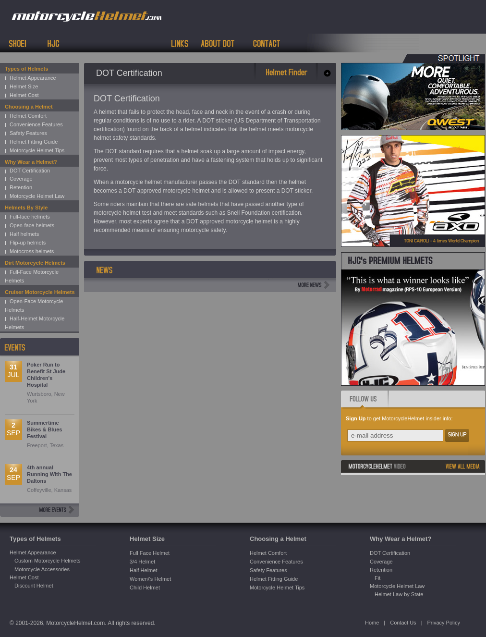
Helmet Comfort (28, 116)
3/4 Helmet (142, 561)
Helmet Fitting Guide (34, 142)
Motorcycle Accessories (42, 569)
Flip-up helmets (28, 242)
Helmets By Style (26, 207)
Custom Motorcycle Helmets (47, 561)
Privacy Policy (443, 622)
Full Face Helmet (150, 553)
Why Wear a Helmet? (31, 162)
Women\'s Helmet (150, 579)
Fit (377, 578)
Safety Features (28, 133)
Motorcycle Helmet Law (37, 196)
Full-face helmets (30, 217)
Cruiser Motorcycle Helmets (40, 292)
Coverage (21, 179)
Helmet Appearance (33, 78)
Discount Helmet (33, 585)
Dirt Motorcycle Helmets (35, 263)
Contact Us (403, 622)
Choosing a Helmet (29, 107)
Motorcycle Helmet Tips (37, 150)
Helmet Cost (24, 95)
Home (372, 622)
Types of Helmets (26, 69)
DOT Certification (30, 170)
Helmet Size (24, 86)
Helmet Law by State (399, 594)
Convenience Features (36, 124)
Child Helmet (145, 587)
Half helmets (24, 234)
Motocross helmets (32, 251)
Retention (21, 187)
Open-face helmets (32, 225)
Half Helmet (143, 570)
